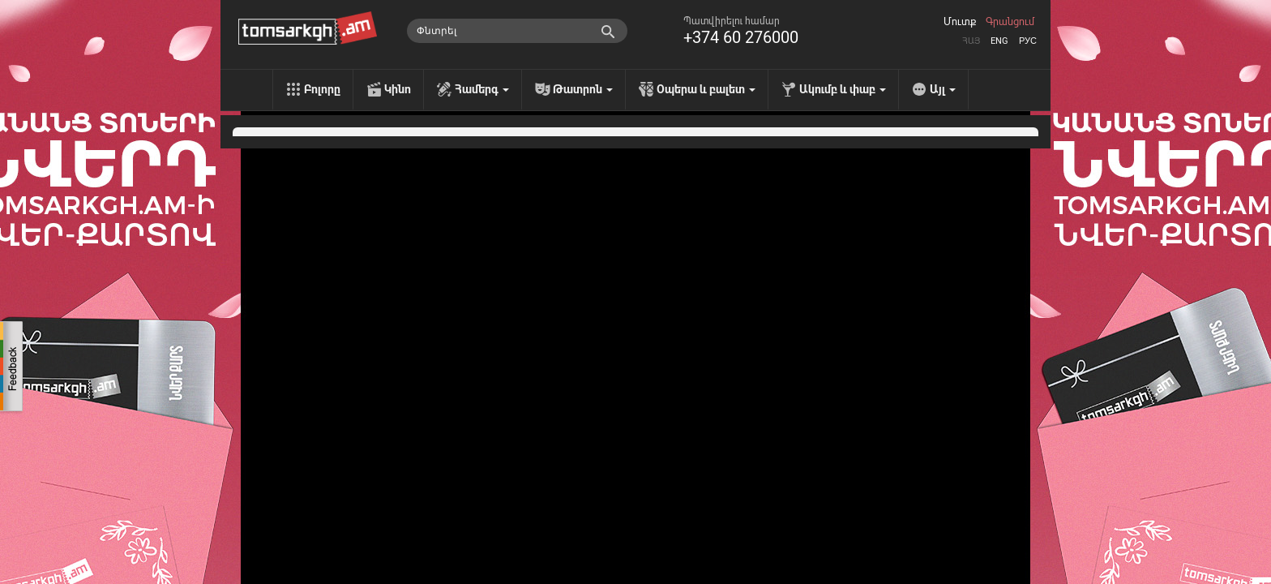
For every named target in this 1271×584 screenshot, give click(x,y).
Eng (999, 41)
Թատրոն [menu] (583, 89)
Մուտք (960, 21)
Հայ (971, 41)
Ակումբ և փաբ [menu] (842, 89)
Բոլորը (322, 89)
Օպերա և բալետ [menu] (706, 89)
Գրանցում (1010, 21)
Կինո (397, 89)
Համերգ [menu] (482, 89)
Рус (1028, 41)
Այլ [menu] (943, 89)
